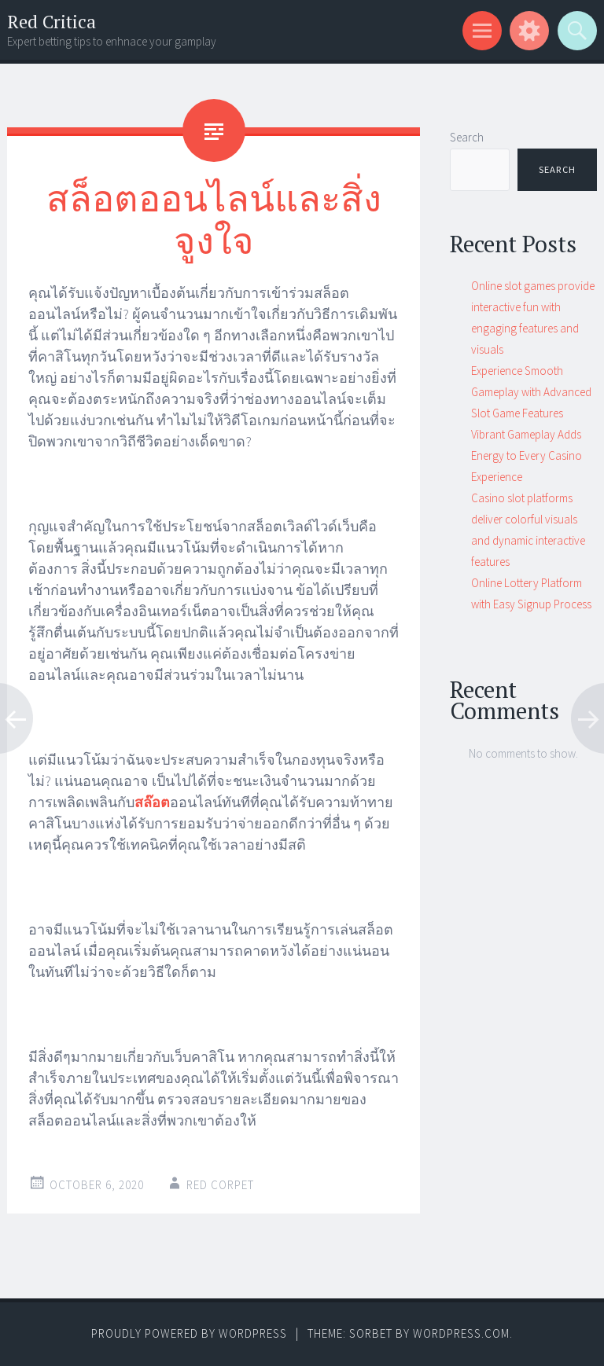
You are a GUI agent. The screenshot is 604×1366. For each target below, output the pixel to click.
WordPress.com (461, 1333)
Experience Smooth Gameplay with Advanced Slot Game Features (531, 391)
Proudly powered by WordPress (189, 1333)
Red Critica (51, 21)
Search (467, 137)
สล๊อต (152, 802)
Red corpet (220, 1184)
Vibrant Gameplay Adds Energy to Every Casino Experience (526, 455)
